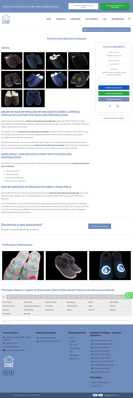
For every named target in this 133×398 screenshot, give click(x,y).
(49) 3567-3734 (10, 343)
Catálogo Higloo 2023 (100, 358)
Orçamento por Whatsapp (114, 93)
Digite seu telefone (114, 60)
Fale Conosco (91, 19)
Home (48, 19)
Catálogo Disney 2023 (100, 351)
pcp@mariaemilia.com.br (13, 350)
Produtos (61, 19)
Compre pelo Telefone (113, 99)
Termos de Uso (96, 386)
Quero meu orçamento (100, 226)
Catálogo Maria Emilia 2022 (102, 361)
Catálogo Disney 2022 (100, 347)
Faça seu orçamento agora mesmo (83, 6)
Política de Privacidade (99, 382)
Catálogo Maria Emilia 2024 (48, 341)
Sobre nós (75, 19)
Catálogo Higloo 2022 (100, 354)
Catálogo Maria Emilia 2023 (102, 365)
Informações (118, 19)
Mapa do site (74, 359)
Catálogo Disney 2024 (46, 338)
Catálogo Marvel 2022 (100, 368)
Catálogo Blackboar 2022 (102, 340)
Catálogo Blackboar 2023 (102, 344)
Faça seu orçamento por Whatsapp (115, 6)
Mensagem (113, 69)
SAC (105, 19)
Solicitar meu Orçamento (113, 87)
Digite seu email (114, 52)
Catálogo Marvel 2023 (100, 372)
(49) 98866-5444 (11, 347)
